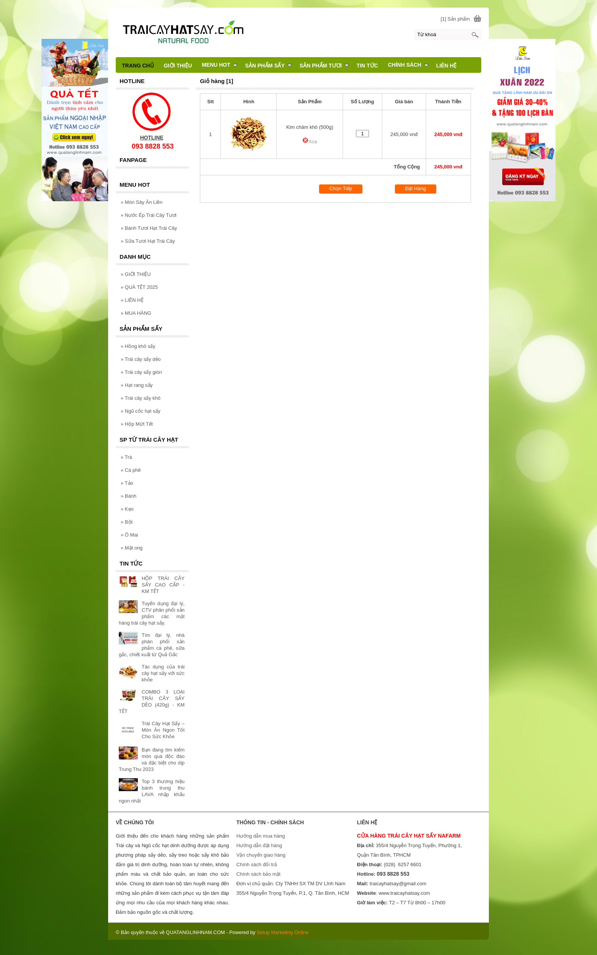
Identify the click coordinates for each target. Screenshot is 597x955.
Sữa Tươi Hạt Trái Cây (148, 241)
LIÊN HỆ (132, 300)
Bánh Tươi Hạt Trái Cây (149, 228)
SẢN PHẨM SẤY (268, 65)
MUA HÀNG (136, 313)
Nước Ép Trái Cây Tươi (148, 215)
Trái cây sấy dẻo (141, 359)
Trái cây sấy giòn (141, 372)
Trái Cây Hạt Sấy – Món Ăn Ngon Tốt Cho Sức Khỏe (163, 730)
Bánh (128, 496)
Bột (126, 522)
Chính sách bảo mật (258, 874)
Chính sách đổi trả (256, 864)
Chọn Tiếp (340, 188)
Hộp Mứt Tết (137, 424)
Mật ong (132, 548)
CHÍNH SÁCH (408, 65)
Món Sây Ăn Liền (142, 202)
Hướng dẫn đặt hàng (259, 845)
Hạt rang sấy (137, 385)
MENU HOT (219, 65)
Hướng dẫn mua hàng (260, 836)
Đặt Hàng (415, 188)
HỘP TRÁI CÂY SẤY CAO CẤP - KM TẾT (163, 584)
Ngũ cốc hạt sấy (140, 411)
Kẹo (127, 509)
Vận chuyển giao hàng (261, 855)
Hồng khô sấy (138, 346)
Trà (126, 457)
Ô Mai (129, 535)
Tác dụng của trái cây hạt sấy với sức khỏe (163, 673)
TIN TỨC (367, 65)
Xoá (309, 141)
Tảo (127, 483)
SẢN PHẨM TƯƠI (324, 65)
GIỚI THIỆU (136, 274)
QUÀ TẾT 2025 (139, 287)
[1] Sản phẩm (455, 19)
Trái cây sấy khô (141, 398)
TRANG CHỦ (138, 65)
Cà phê (131, 470)
